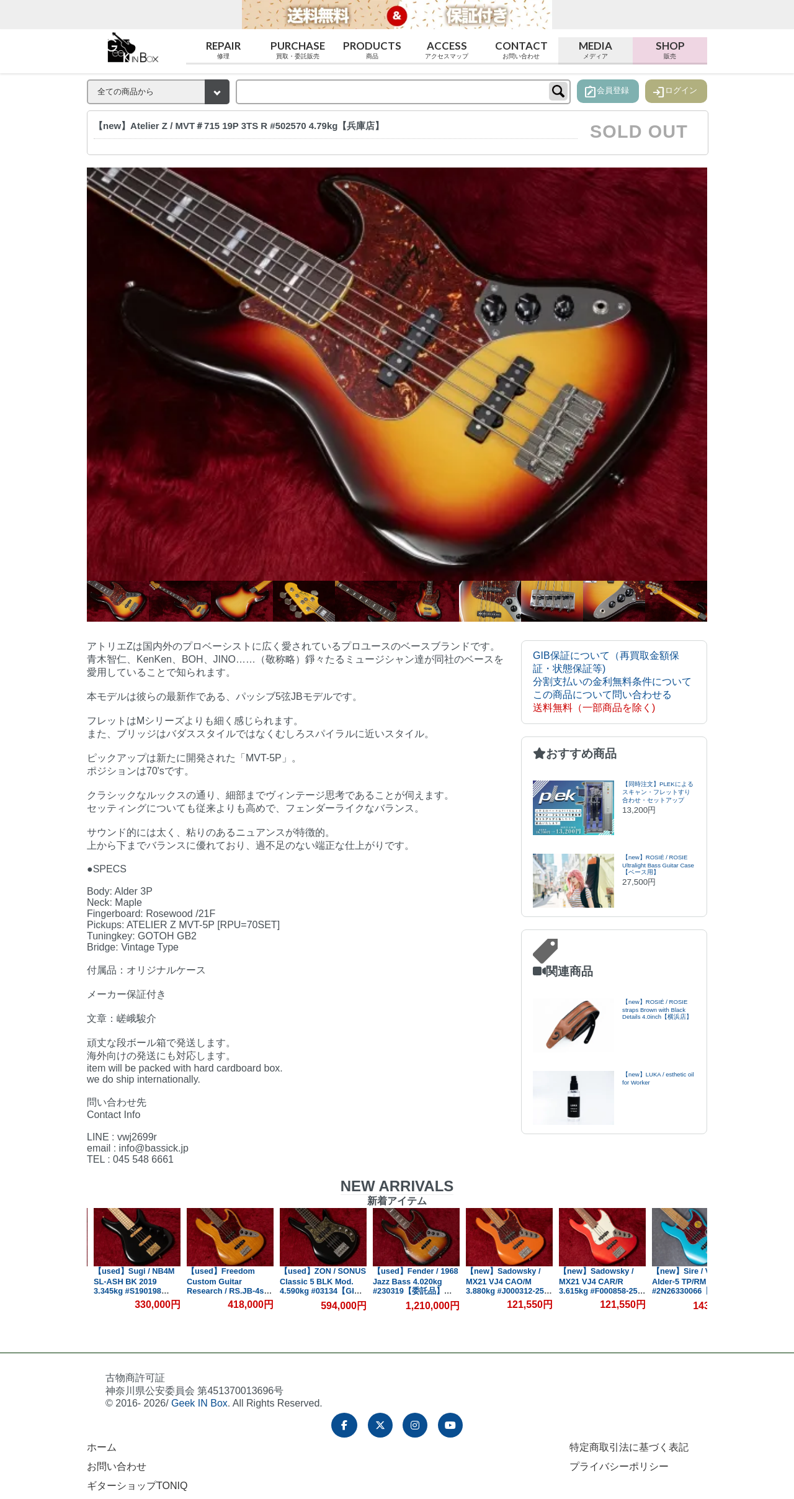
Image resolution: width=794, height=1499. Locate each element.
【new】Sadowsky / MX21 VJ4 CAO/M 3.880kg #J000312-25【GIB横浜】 (594, 1285)
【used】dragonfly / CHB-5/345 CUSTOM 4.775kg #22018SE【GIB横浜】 (128, 1285)
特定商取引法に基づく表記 (629, 1447)
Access (446, 50)
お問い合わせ (116, 1466)
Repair (223, 50)
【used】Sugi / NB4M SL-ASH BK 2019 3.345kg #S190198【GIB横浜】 (223, 1285)
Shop (670, 50)
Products (372, 50)
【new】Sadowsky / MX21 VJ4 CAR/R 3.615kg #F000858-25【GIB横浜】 (687, 1285)
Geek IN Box (199, 1403)
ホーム (102, 1447)
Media (595, 50)
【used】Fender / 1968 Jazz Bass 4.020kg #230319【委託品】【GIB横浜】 (505, 1286)
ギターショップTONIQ (137, 1485)
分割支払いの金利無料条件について (612, 681)
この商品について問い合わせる (602, 694)
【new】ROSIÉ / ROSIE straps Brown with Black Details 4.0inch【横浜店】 (657, 1009)
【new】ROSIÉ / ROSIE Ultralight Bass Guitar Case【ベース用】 (658, 864)
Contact (521, 50)
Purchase (298, 50)
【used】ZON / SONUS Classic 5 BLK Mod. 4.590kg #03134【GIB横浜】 (412, 1286)
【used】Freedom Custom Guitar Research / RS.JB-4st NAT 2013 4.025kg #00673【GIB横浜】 (316, 1290)
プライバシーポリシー (619, 1466)
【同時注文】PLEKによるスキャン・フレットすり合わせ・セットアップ (658, 792)
